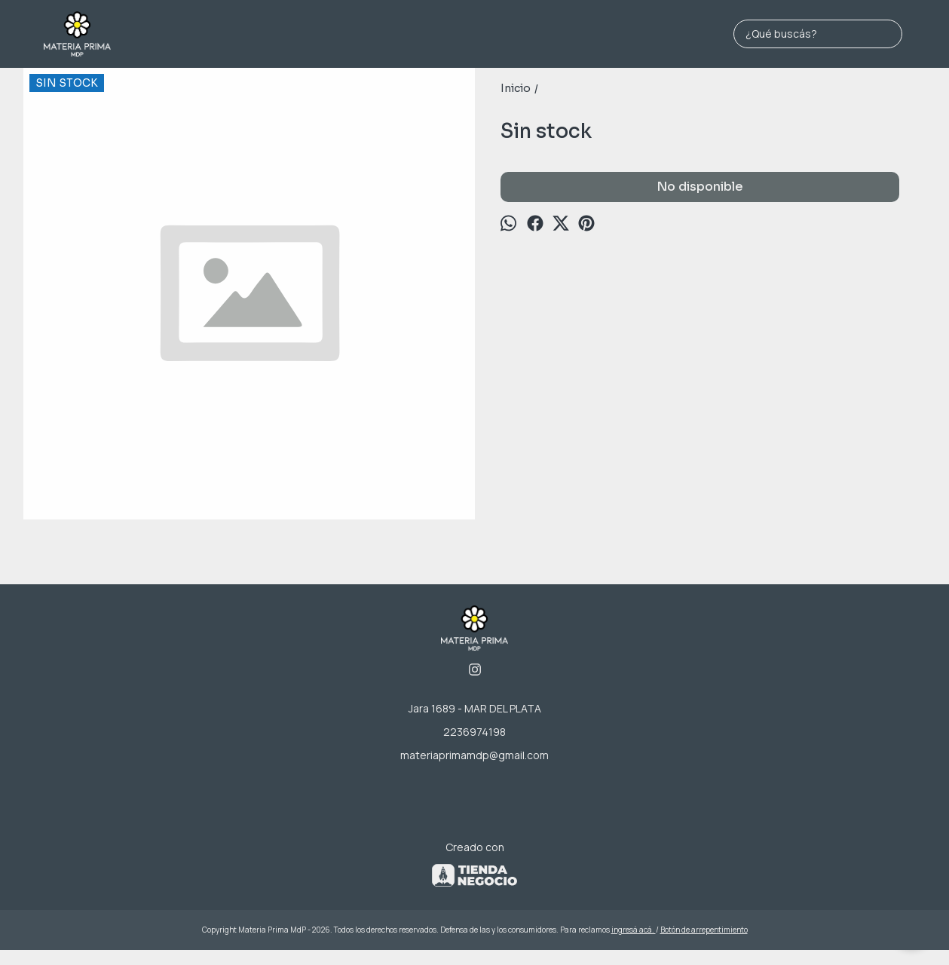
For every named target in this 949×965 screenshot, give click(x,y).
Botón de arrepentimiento (704, 929)
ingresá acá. (633, 929)
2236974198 (474, 732)
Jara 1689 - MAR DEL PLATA (475, 708)
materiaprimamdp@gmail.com (474, 755)
